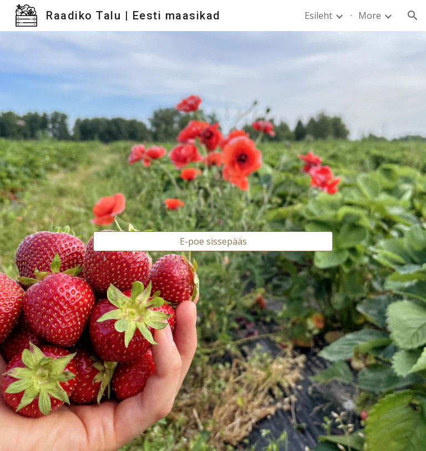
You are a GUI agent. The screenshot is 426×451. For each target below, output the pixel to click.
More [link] (369, 15)
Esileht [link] (318, 15)
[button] (412, 15)
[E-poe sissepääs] (213, 241)
